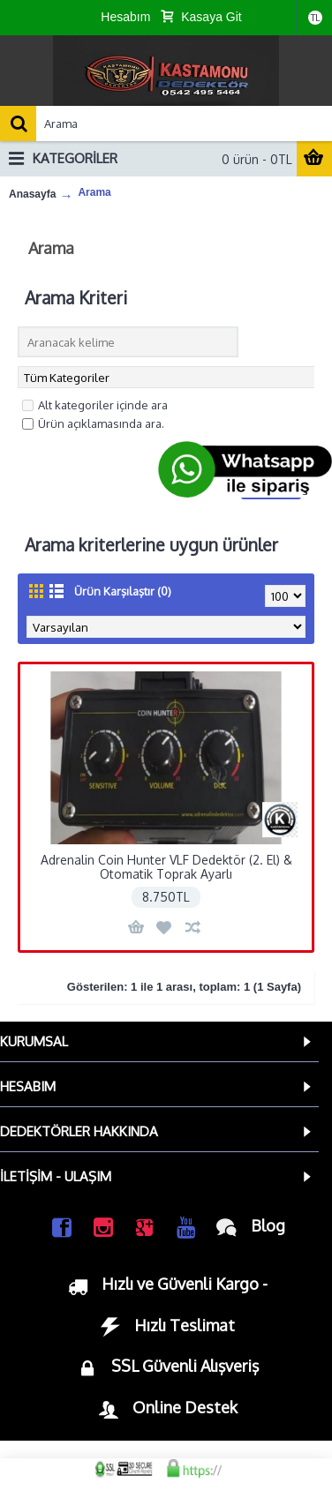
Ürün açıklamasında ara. (93, 423)
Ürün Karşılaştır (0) (122, 591)
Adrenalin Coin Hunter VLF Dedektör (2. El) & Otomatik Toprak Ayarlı (166, 866)
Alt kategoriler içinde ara (95, 405)
